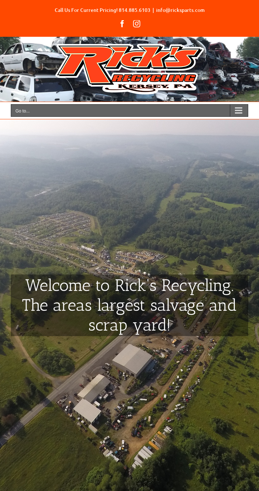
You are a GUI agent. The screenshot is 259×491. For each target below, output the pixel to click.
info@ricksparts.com (180, 9)
